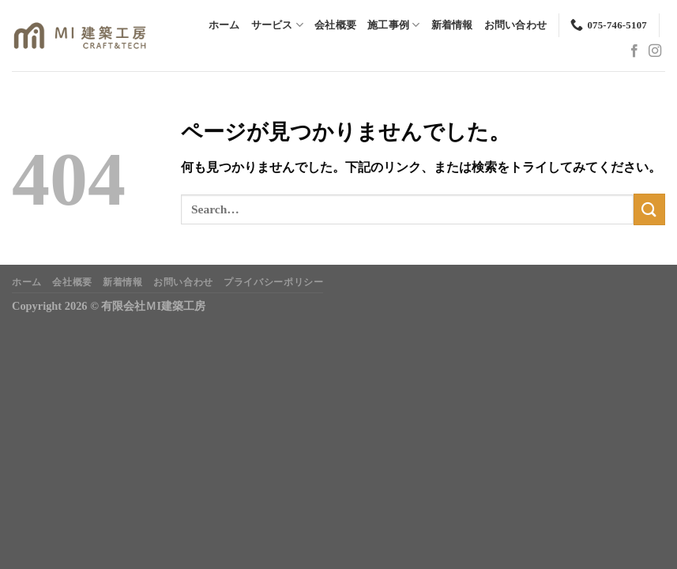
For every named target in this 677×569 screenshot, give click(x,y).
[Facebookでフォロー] (634, 51)
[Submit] (649, 209)
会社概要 (335, 25)
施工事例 (393, 24)
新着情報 (452, 25)
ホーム (224, 25)
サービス (277, 24)
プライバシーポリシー (273, 282)
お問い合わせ (515, 25)
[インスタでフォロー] (655, 51)
